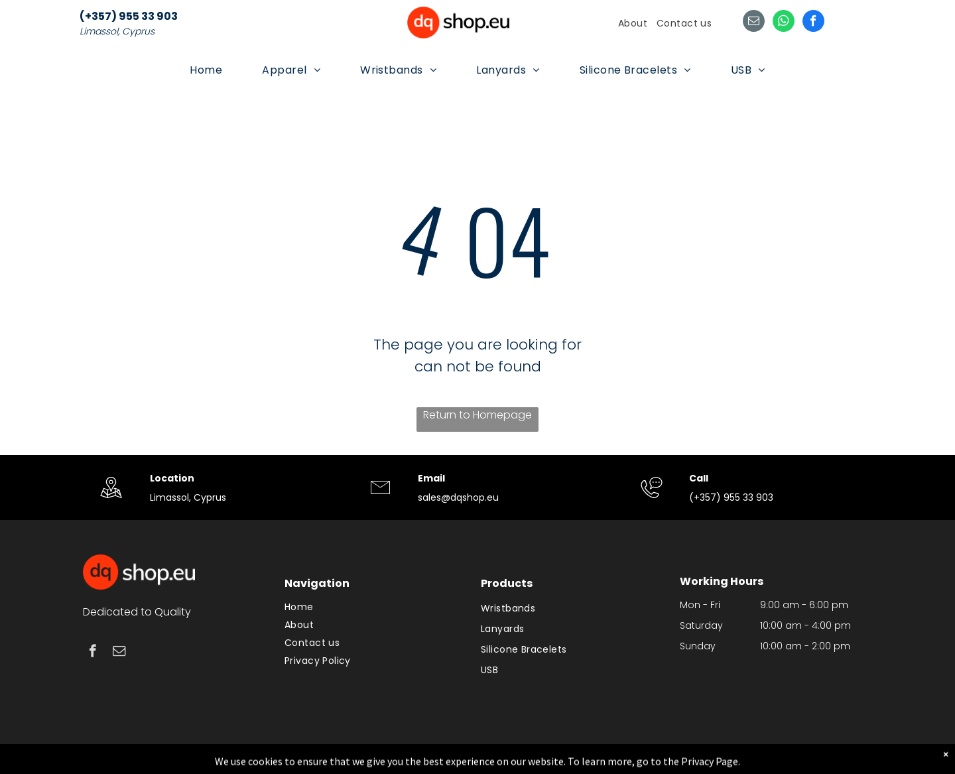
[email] (754, 22)
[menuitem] (632, 23)
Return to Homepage (477, 414)
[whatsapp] (784, 22)
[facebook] (813, 22)
